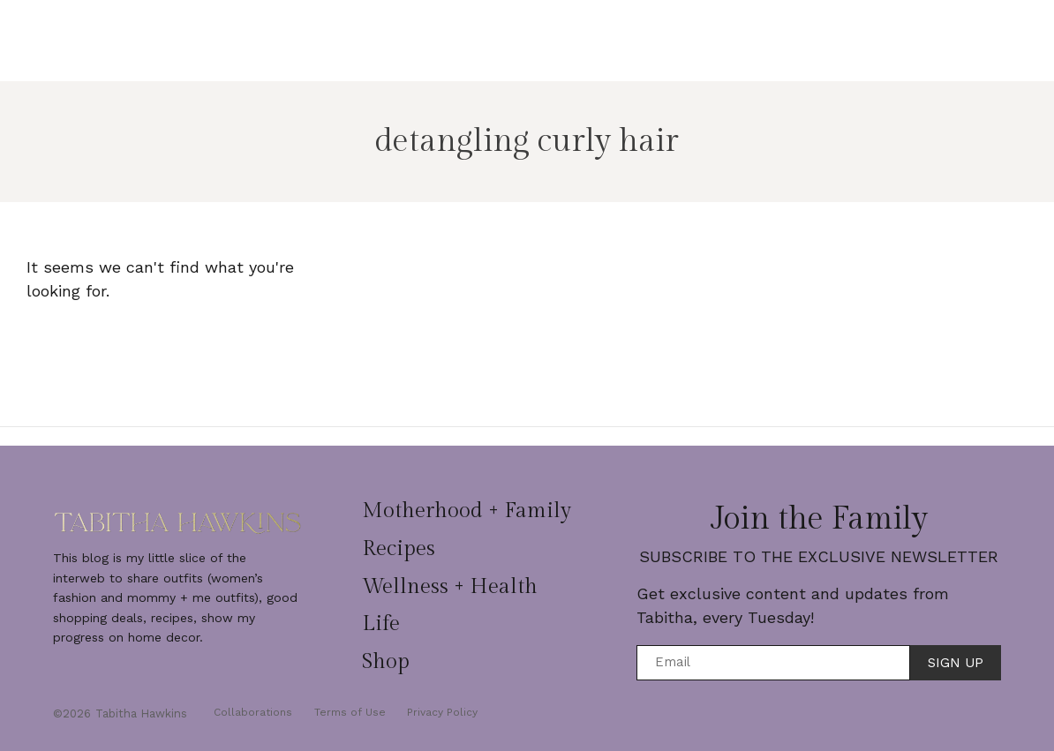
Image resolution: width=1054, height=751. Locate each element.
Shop (527, 48)
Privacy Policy (452, 712)
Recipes (499, 32)
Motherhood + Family (372, 32)
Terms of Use (354, 712)
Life (725, 32)
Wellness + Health (619, 32)
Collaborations (253, 712)
